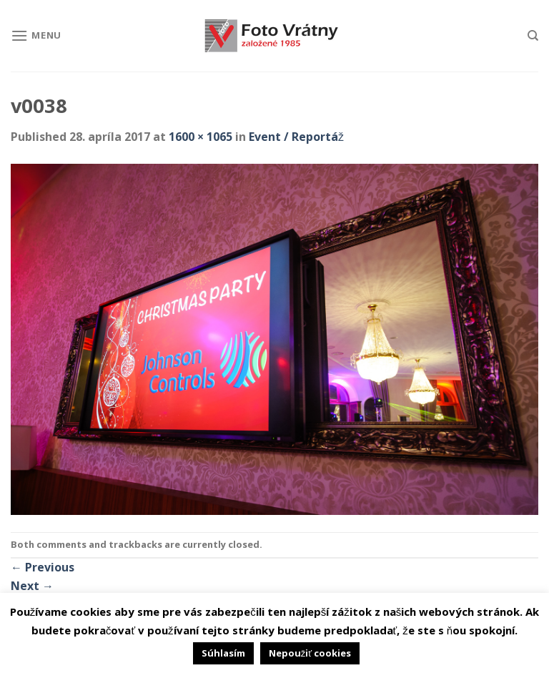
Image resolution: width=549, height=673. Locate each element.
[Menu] (36, 35)
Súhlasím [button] (223, 653)
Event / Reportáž (296, 136)
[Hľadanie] (533, 35)
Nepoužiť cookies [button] (310, 653)
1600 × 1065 (200, 136)
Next (32, 586)
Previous (42, 567)
